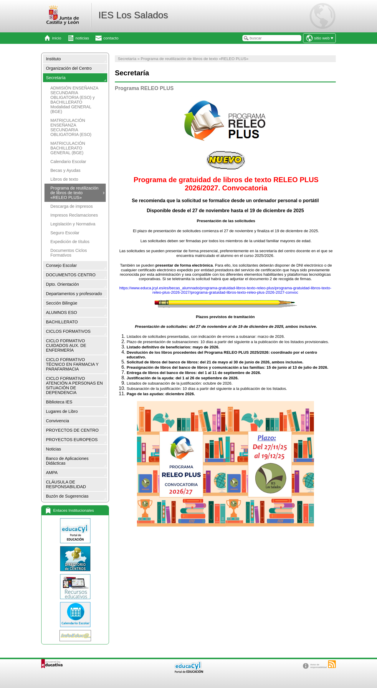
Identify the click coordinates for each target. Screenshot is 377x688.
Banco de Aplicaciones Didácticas (67, 461)
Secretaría (55, 77)
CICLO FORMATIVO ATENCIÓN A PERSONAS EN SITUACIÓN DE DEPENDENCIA (74, 385)
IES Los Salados (133, 15)
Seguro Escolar (64, 232)
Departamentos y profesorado (74, 293)
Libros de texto (64, 179)
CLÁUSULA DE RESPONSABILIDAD (66, 484)
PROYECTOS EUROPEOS (72, 439)
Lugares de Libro (62, 411)
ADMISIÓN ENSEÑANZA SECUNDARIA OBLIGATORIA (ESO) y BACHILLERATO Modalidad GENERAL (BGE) (74, 100)
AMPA (52, 472)
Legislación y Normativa (72, 224)
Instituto (53, 58)
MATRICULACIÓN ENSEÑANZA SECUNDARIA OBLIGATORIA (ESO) (70, 127)
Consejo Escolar (61, 265)
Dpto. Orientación (62, 284)
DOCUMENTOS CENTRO (70, 274)
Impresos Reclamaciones (74, 215)
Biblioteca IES (59, 402)
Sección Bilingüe (61, 303)
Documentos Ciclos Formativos (68, 252)
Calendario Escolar (68, 161)
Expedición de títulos (70, 241)
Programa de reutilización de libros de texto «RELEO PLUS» (74, 193)
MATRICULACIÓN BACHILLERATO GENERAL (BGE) (67, 148)
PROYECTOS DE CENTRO (72, 430)
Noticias (53, 449)
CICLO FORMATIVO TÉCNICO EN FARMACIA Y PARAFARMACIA (72, 364)
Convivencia (57, 420)
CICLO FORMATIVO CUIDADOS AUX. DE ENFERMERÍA (66, 345)
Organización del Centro (69, 68)
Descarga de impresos (71, 206)
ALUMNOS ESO (61, 312)
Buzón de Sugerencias (67, 496)
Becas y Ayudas (65, 170)
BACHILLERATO (62, 322)
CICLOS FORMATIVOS (68, 331)
